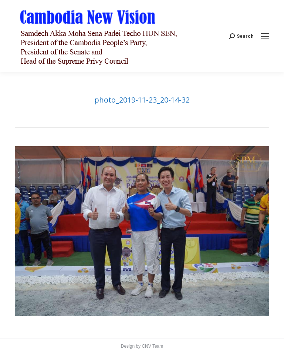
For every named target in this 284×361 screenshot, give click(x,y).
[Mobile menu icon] (265, 36)
